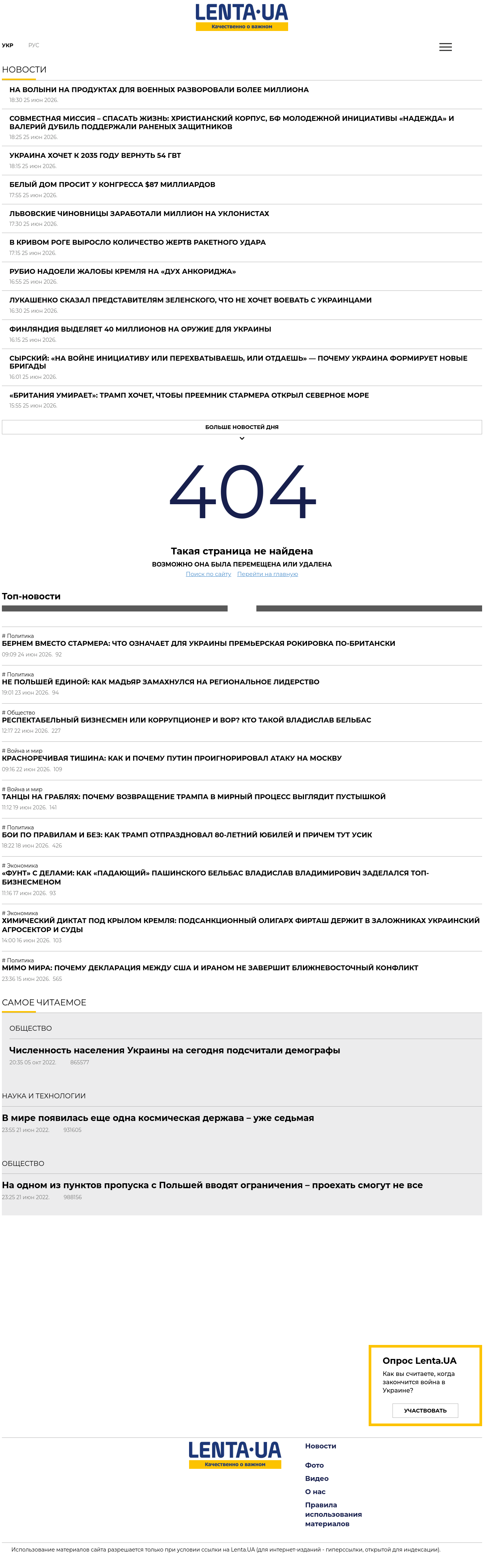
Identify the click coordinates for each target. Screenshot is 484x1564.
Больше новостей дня (242, 427)
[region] (425, 1275)
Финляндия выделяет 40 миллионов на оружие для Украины (140, 329)
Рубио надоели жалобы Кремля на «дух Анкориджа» (122, 271)
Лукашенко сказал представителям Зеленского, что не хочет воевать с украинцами (190, 300)
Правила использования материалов (333, 1514)
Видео (317, 1478)
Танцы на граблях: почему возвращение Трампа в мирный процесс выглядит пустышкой (194, 797)
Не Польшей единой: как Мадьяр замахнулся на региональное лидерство (161, 682)
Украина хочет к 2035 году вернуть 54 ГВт (95, 155)
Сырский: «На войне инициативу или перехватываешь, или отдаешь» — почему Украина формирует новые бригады (238, 362)
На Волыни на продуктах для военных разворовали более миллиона (159, 90)
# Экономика (20, 865)
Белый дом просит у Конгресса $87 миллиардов (112, 185)
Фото (314, 1465)
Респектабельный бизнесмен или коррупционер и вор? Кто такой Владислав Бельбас (186, 720)
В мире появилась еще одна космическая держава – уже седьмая (158, 1118)
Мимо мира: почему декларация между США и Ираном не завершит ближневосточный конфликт (210, 968)
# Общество (18, 712)
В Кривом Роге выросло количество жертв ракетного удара (137, 242)
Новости (320, 1446)
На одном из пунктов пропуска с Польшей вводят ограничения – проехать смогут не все (212, 1185)
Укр (7, 45)
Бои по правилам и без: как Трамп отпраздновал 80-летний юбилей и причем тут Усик (187, 835)
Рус (33, 45)
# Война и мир (22, 750)
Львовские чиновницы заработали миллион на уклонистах (139, 214)
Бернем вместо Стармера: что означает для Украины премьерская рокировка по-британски (199, 643)
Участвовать (425, 1410)
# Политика (18, 636)
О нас (315, 1492)
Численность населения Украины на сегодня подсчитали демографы (174, 1050)
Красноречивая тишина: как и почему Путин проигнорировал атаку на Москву (172, 758)
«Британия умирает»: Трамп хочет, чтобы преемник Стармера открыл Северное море (189, 395)
